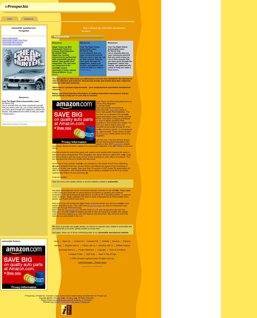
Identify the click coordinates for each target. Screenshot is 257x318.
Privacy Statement (86, 250)
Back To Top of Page (107, 254)
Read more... (9, 114)
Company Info (92, 241)
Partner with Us (89, 245)
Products (126, 241)
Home (9, 19)
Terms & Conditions (117, 250)
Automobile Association (12, 44)
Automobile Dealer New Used (14, 40)
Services (116, 241)
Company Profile (75, 254)
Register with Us (72, 245)
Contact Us (28, 19)
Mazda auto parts (94, 206)
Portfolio (105, 241)
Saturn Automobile (10, 38)
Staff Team (90, 254)
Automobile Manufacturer (12, 42)
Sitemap (57, 245)
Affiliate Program (123, 245)
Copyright (102, 250)
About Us (66, 241)
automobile (114, 110)
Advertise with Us (105, 245)
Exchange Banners (67, 250)
